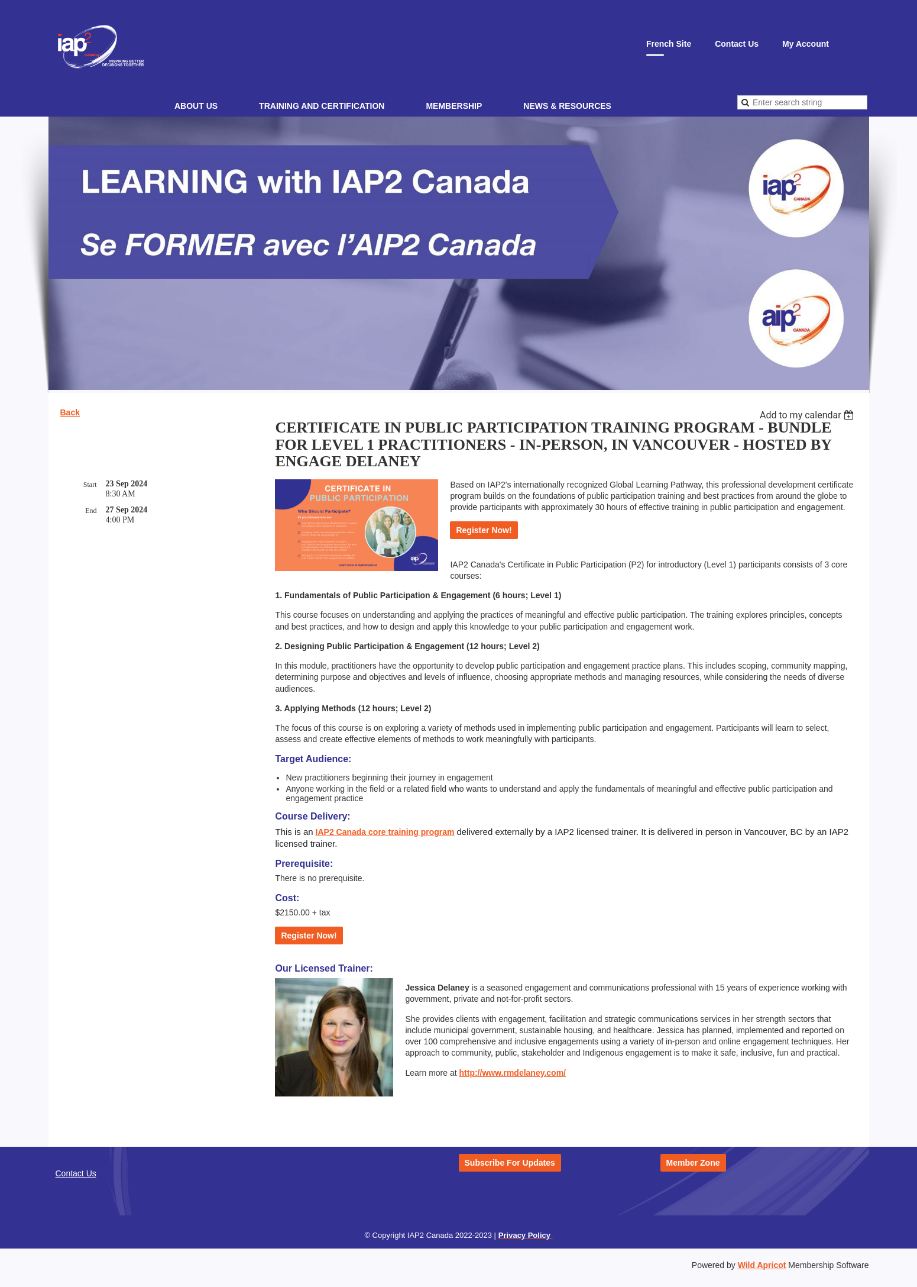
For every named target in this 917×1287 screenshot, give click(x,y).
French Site (668, 44)
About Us (196, 106)
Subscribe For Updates (510, 1162)
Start (90, 484)
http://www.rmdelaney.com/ (512, 1073)
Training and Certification (321, 106)
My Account (805, 44)
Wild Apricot (762, 1265)
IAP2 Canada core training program (385, 832)
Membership (454, 106)
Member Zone (693, 1162)
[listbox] (808, 415)
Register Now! (483, 530)
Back (70, 412)
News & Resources (567, 106)
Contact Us (737, 44)
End (90, 511)
